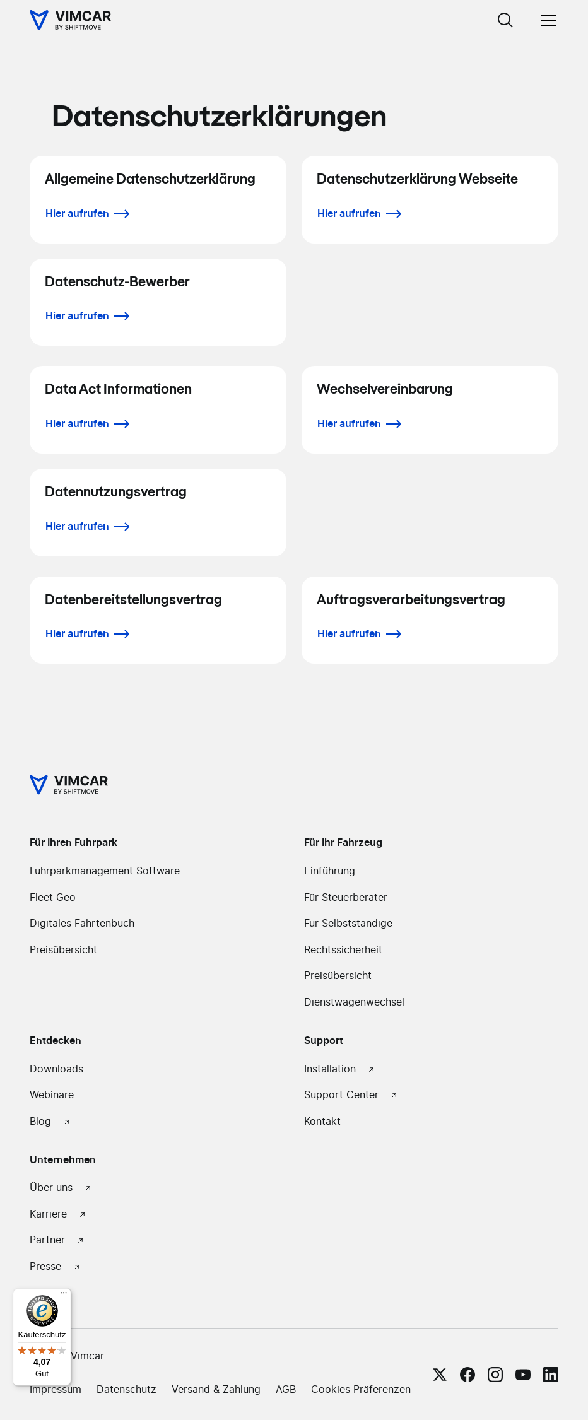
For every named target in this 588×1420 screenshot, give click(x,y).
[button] (545, 20)
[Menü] (63, 1295)
